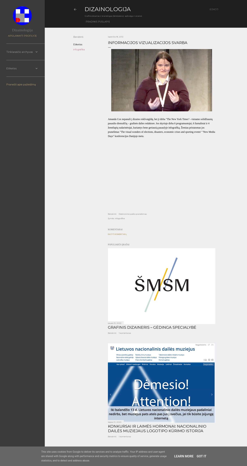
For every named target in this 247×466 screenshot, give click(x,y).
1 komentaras (125, 333)
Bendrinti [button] (78, 37)
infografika (79, 49)
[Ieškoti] (213, 9)
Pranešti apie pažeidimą (21, 84)
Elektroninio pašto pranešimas (133, 214)
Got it (202, 456)
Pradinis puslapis (98, 21)
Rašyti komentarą (117, 234)
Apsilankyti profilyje (22, 35)
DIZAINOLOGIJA (108, 9)
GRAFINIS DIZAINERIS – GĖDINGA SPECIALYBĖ (152, 327)
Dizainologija (22, 30)
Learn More (184, 456)
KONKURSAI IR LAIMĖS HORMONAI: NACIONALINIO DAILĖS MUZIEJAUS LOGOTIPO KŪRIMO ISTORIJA (157, 428)
